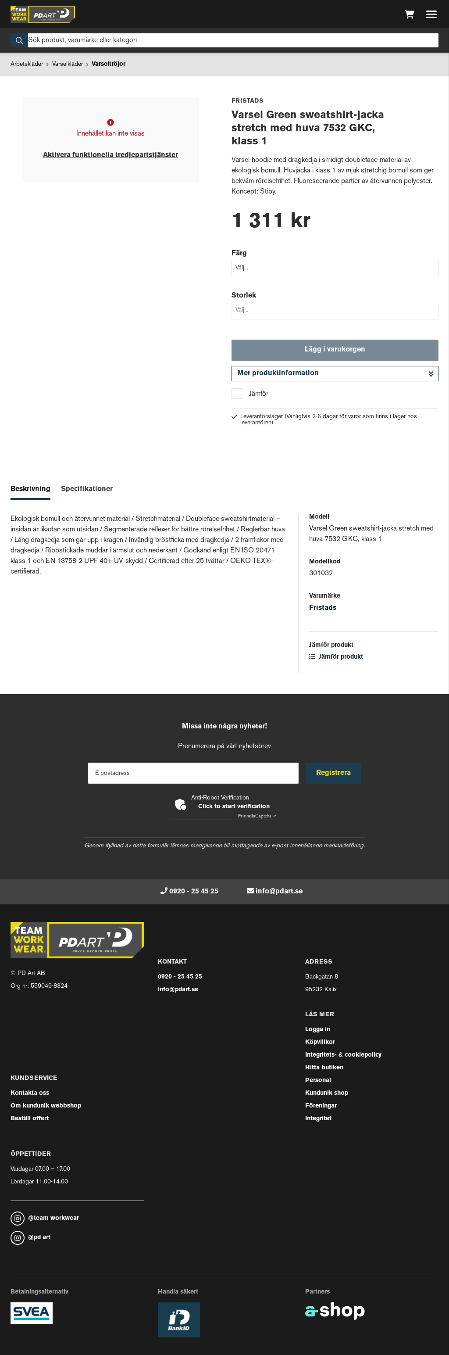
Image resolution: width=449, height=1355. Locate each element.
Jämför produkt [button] (336, 657)
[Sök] (224, 40)
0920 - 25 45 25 (193, 892)
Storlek (244, 296)
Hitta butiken (324, 1068)
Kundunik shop (326, 1093)
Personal (318, 1080)
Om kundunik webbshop (46, 1106)
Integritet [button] (318, 1119)
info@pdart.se (279, 892)
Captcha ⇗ (257, 816)
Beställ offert (30, 1119)
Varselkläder (67, 64)
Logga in (317, 1029)
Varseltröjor (108, 64)
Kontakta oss (30, 1093)
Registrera (333, 773)
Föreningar (321, 1106)
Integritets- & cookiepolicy (343, 1055)
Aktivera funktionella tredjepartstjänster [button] (110, 155)
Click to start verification (234, 807)
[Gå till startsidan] (43, 14)
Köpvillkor (320, 1042)
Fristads (322, 608)
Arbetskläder (27, 64)
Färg (239, 254)
